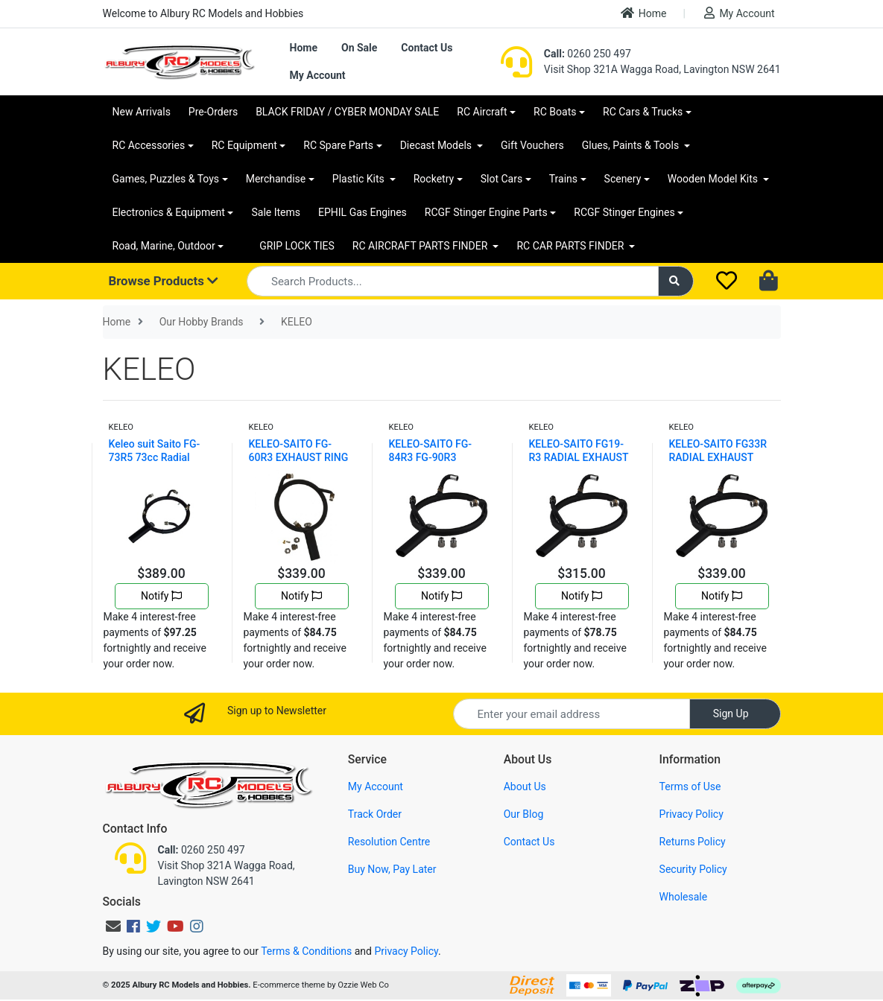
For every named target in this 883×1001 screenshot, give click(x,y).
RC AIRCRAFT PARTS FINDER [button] (421, 246)
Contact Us (426, 48)
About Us (525, 786)
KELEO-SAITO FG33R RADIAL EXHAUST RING (718, 457)
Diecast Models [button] (437, 145)
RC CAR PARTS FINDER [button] (571, 246)
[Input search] (453, 281)
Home (644, 13)
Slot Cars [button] (501, 179)
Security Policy (693, 869)
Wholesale (683, 897)
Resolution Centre (389, 842)
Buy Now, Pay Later (392, 869)
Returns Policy (692, 842)
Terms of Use (690, 786)
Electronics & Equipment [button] (169, 212)
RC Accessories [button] (149, 145)
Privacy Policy (691, 814)
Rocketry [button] (434, 179)
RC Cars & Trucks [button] (643, 112)
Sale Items (275, 212)
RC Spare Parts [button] (338, 145)
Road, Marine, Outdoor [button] (164, 246)
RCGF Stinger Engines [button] (624, 212)
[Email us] (113, 926)
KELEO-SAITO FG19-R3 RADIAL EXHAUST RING (579, 457)
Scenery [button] (623, 179)
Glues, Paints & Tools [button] (632, 145)
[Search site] (676, 281)
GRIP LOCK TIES (297, 246)
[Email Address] (571, 714)
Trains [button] (563, 179)
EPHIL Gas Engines (362, 212)
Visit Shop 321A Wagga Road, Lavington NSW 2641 (662, 69)
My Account (739, 13)
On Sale (359, 48)
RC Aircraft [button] (482, 112)
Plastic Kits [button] (359, 179)
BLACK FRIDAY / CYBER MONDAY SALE (347, 112)
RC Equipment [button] (244, 145)
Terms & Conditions (306, 951)
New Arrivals (142, 112)
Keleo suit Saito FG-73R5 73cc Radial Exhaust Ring (154, 457)
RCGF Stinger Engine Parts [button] (486, 212)
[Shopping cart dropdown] (770, 281)
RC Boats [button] (555, 112)
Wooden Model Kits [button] (714, 179)
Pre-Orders (213, 112)
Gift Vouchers (532, 145)
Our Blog (524, 814)
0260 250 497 (587, 54)
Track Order (375, 814)
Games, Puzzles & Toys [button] (166, 179)
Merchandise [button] (276, 179)
